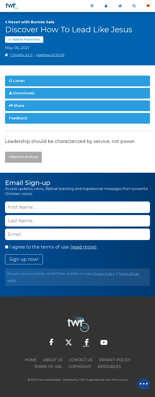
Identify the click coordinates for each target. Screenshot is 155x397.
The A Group (119, 379)
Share (19, 105)
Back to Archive (25, 157)
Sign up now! (24, 259)
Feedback (18, 118)
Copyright (80, 366)
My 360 (106, 6)
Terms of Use (129, 274)
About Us (52, 360)
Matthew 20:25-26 (50, 55)
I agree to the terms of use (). (51, 247)
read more (83, 247)
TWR (82, 379)
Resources (109, 366)
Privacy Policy (104, 274)
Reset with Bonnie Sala (31, 22)
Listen (19, 81)
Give (148, 6)
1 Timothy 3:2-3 (21, 55)
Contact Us (80, 360)
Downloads (24, 93)
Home (31, 360)
